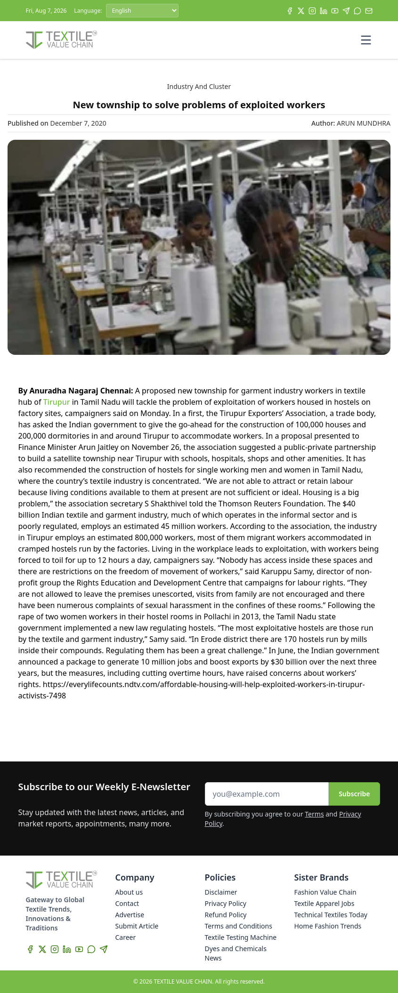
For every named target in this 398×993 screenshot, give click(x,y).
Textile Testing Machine (241, 937)
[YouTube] (335, 11)
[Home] (61, 40)
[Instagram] (312, 11)
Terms (314, 813)
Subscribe (354, 793)
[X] (301, 11)
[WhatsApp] (357, 11)
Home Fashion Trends (328, 925)
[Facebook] (289, 11)
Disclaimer (221, 892)
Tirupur (57, 402)
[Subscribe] (369, 11)
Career (125, 937)
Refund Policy (226, 914)
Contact (127, 903)
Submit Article (137, 925)
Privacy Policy (225, 903)
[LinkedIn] (323, 11)
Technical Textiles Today (330, 914)
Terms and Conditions (238, 925)
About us (129, 892)
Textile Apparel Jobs (324, 903)
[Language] (142, 10)
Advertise (130, 914)
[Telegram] (346, 11)
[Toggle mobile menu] (366, 40)
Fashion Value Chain (325, 892)
